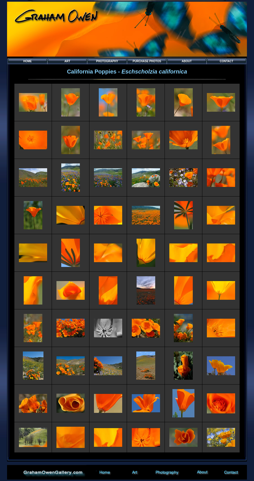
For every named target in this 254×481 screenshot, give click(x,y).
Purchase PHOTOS (147, 61)
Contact (226, 61)
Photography (107, 61)
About (187, 61)
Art (67, 61)
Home (27, 61)
